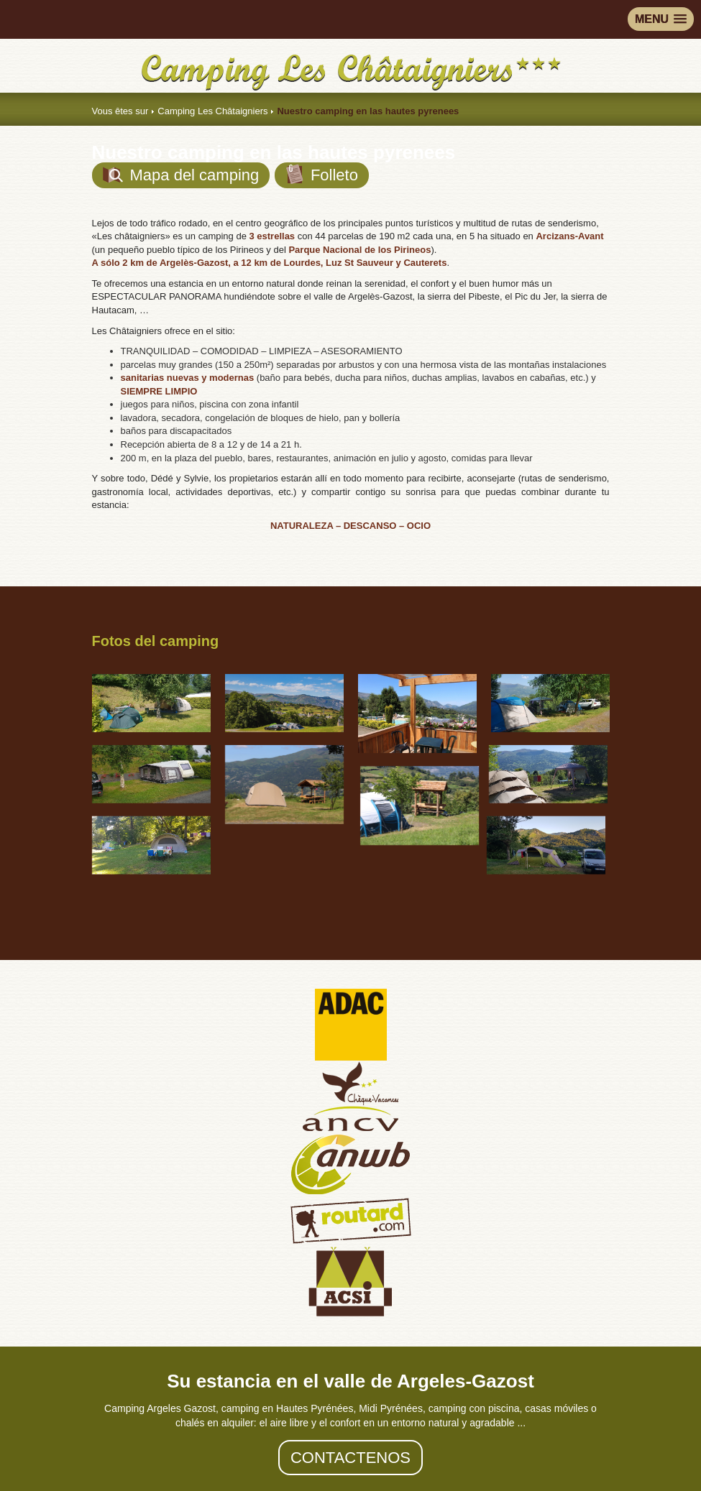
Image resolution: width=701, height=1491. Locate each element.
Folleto (321, 174)
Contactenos (350, 1458)
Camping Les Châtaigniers (212, 111)
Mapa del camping (181, 175)
